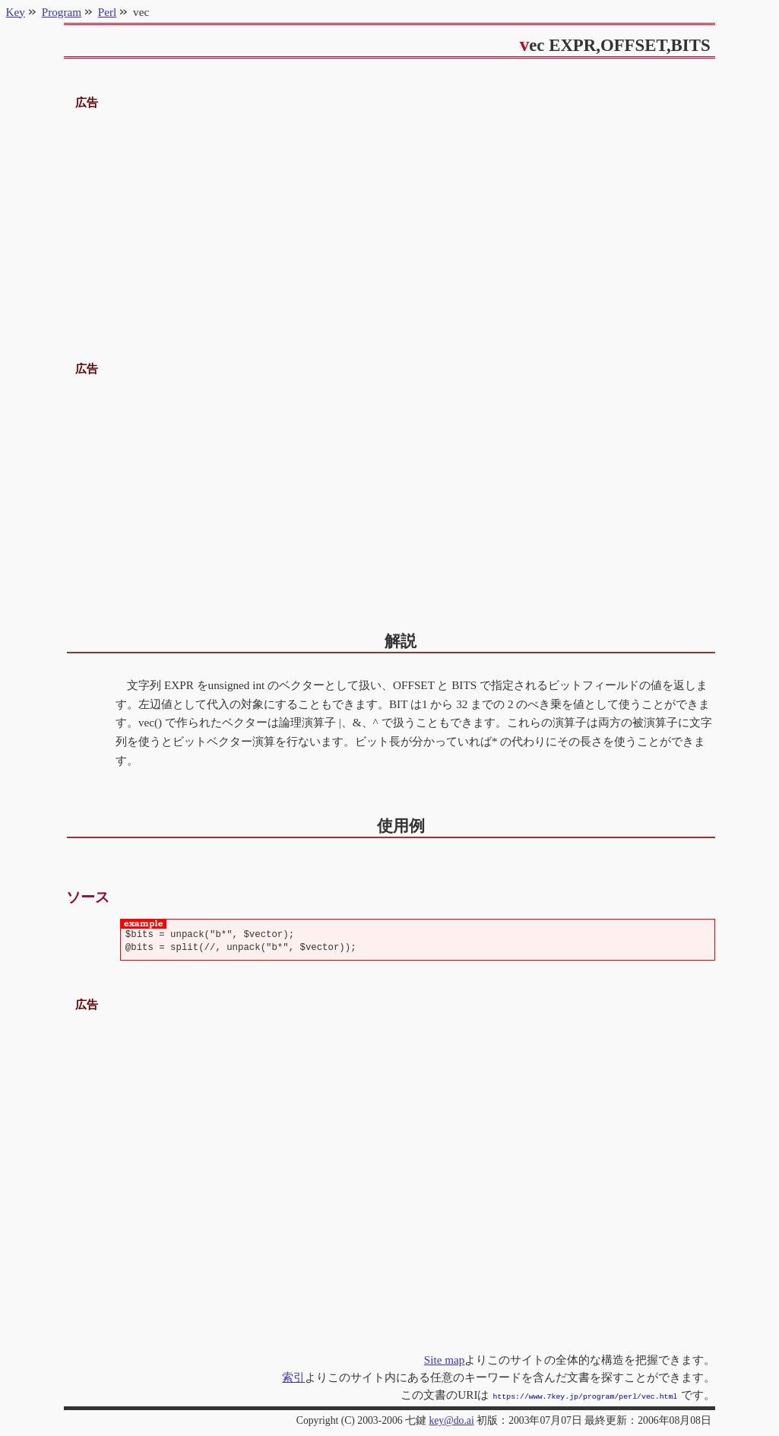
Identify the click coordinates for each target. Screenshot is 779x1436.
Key (15, 11)
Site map (444, 1359)
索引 (293, 1377)
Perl (107, 11)
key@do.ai (451, 1419)
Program (61, 11)
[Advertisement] (390, 219)
